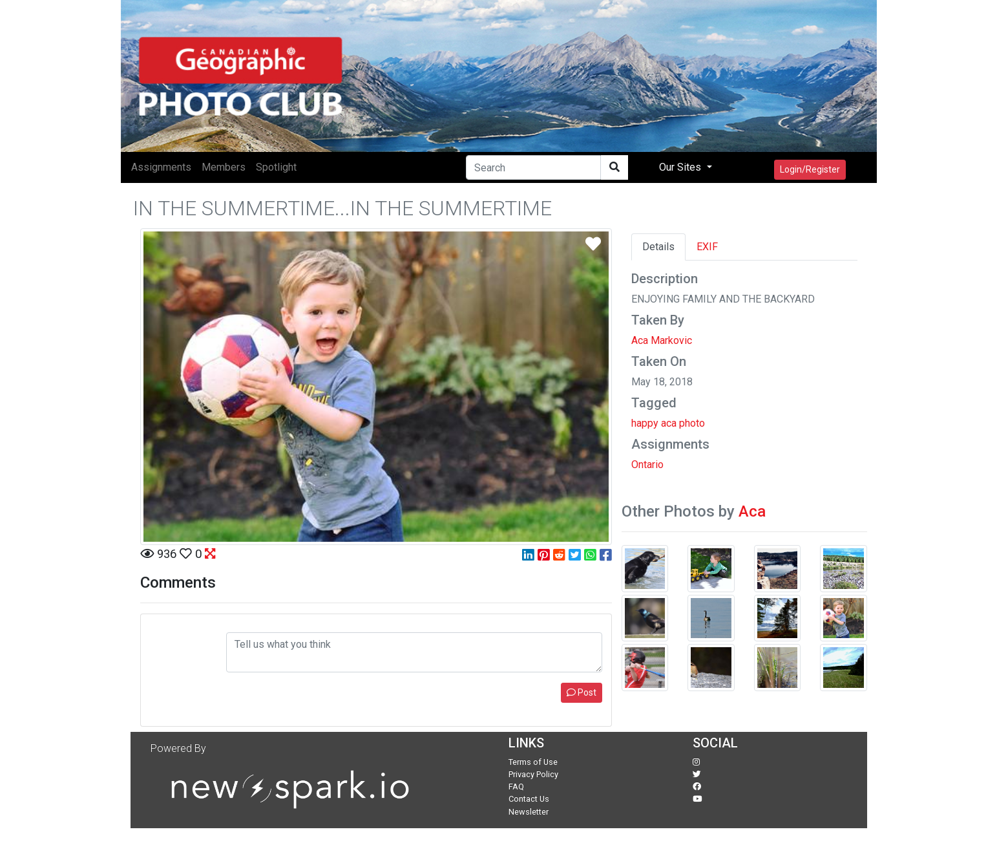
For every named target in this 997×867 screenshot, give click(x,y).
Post (581, 692)
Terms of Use (533, 762)
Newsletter (529, 812)
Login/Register (810, 169)
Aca (752, 511)
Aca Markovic (661, 340)
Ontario (647, 464)
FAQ (516, 786)
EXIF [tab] (707, 247)
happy (644, 423)
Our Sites (681, 167)
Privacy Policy (533, 774)
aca (669, 423)
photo (692, 423)
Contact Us (529, 799)
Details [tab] (658, 247)
